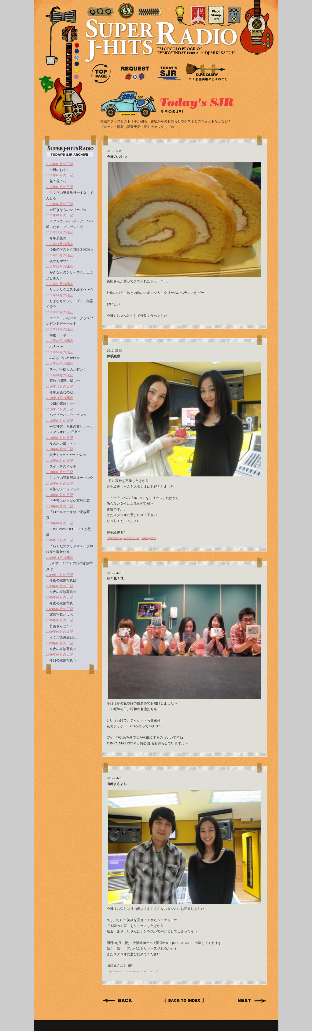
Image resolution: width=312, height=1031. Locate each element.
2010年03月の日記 (59, 495)
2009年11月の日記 (59, 557)
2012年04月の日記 (59, 175)
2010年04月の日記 (59, 483)
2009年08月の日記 (59, 597)
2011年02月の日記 (59, 363)
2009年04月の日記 (59, 643)
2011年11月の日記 (59, 244)
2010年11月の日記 (59, 398)
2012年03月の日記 (59, 187)
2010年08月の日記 (59, 438)
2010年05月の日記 (59, 472)
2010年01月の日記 (59, 523)
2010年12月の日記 (59, 386)
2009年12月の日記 (59, 540)
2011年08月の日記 (59, 284)
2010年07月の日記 (59, 449)
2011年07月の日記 (59, 295)
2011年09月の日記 (59, 266)
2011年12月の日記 (59, 232)
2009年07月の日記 (59, 609)
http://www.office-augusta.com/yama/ (132, 971)
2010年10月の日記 (59, 409)
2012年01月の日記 (59, 215)
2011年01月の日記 (59, 375)
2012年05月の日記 (59, 164)
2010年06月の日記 (59, 460)
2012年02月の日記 (59, 204)
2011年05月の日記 (59, 329)
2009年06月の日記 (59, 620)
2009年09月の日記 (59, 586)
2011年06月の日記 (59, 312)
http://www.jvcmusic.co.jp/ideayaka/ (131, 538)
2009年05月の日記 (59, 631)
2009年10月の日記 (59, 575)
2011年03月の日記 (59, 352)
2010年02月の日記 (59, 506)
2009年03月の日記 (59, 654)
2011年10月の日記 (59, 255)
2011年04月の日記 (59, 340)
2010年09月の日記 (59, 420)
